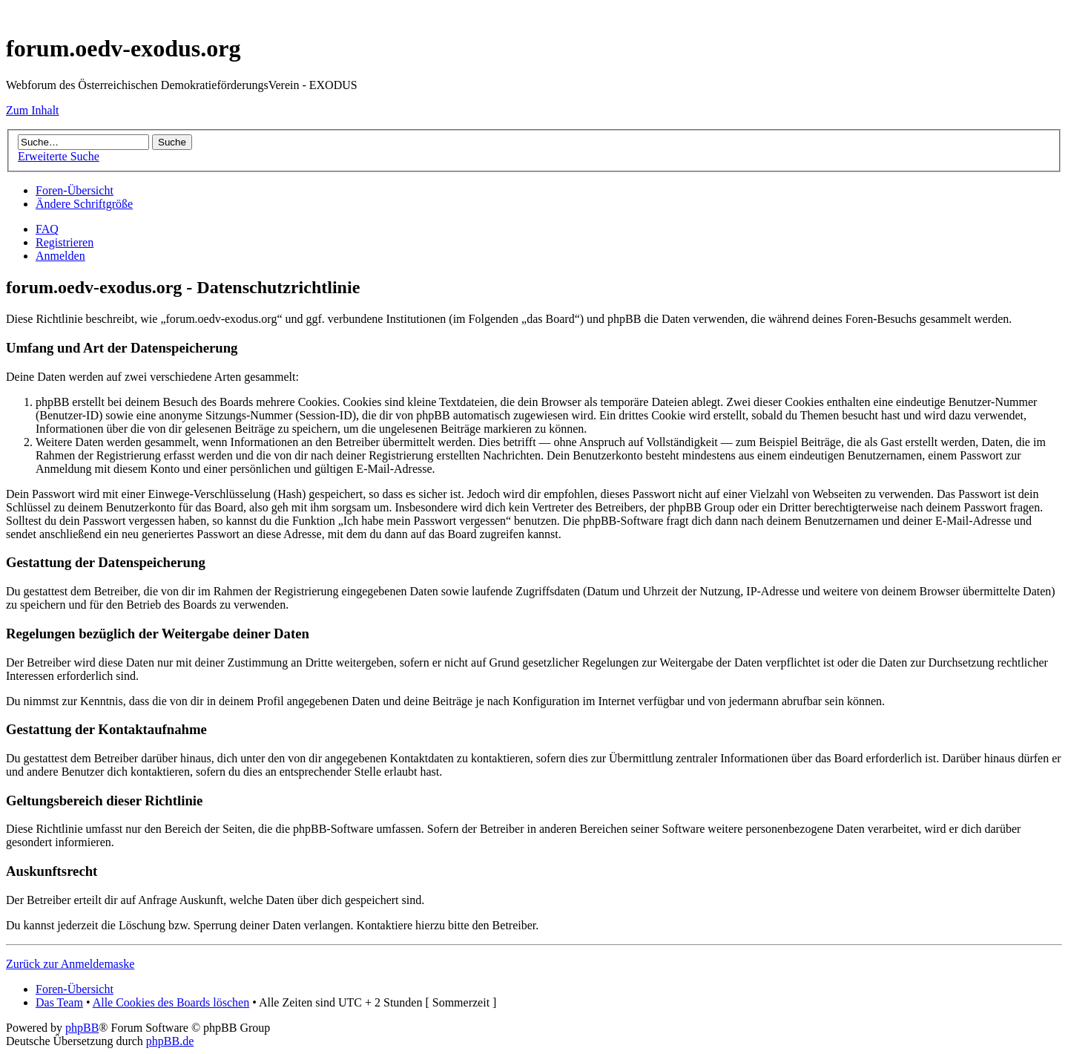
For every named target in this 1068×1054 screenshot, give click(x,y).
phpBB (82, 1027)
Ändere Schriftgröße (84, 203)
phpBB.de (170, 1041)
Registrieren (64, 242)
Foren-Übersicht (74, 190)
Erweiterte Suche (58, 156)
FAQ (47, 229)
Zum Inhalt (32, 110)
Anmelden (60, 255)
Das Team (59, 1002)
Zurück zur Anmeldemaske (70, 964)
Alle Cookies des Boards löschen (171, 1002)
